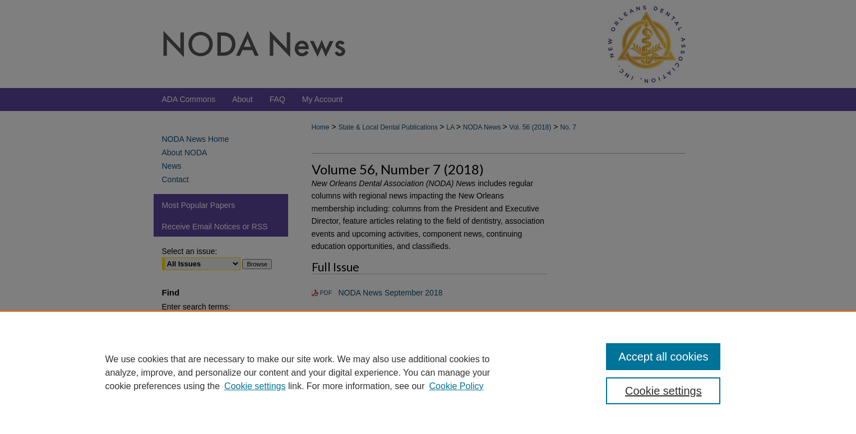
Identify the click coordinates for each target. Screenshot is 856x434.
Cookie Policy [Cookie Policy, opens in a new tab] (456, 386)
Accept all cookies (663, 356)
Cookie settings (254, 386)
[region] (428, 372)
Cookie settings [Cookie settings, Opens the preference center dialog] (663, 391)
